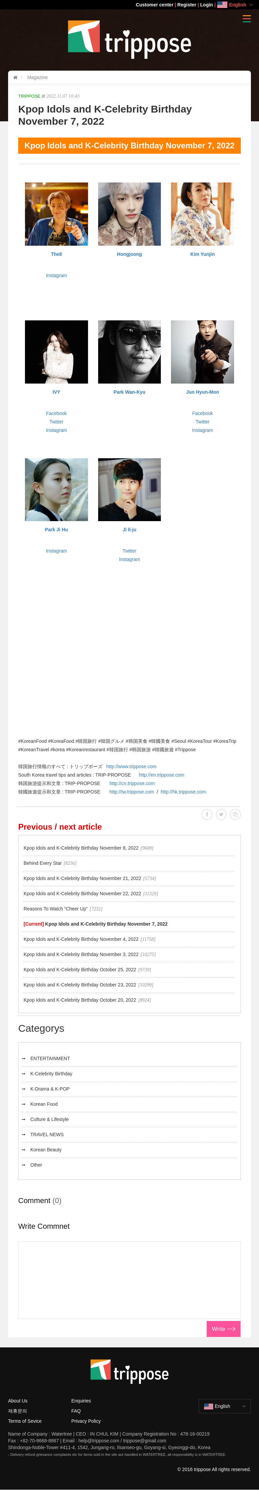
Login (206, 4)
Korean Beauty (46, 1149)
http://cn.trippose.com (132, 783)
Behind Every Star (43, 863)
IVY (56, 392)
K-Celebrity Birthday (51, 1073)
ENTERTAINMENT (50, 1058)
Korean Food (44, 1104)
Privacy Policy (86, 1421)
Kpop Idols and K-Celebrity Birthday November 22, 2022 (82, 893)
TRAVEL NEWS (47, 1134)
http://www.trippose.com (131, 766)
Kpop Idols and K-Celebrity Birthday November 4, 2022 (81, 939)
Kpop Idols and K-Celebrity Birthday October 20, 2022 (80, 1000)
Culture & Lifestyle (49, 1119)
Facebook (56, 413)
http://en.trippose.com (161, 775)
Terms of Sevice (25, 1421)
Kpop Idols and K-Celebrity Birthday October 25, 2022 (80, 969)
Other (36, 1165)
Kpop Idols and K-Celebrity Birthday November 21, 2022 (82, 878)
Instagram (56, 275)
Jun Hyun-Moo (202, 392)
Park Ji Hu (56, 529)
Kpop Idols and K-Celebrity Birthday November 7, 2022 (106, 924)
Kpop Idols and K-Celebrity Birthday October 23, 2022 (80, 984)
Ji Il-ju (129, 529)
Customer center (154, 4)
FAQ (76, 1411)
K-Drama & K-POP (50, 1089)
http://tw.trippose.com (132, 792)
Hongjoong (129, 254)
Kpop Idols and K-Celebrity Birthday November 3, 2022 (81, 954)
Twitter (56, 421)
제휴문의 (17, 1411)
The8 (56, 254)
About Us (18, 1400)
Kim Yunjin (203, 254)
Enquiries (81, 1400)
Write (218, 1329)
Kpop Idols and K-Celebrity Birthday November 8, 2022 (81, 848)
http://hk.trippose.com (183, 792)
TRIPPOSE (29, 96)
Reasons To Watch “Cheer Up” (56, 908)
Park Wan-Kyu (129, 392)
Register (186, 4)
